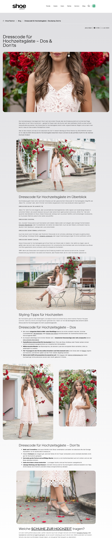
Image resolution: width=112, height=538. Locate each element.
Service (77, 6)
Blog (84, 6)
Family (69, 6)
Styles (55, 6)
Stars (62, 6)
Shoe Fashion (10, 21)
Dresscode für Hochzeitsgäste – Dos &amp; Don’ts (43, 21)
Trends (48, 6)
